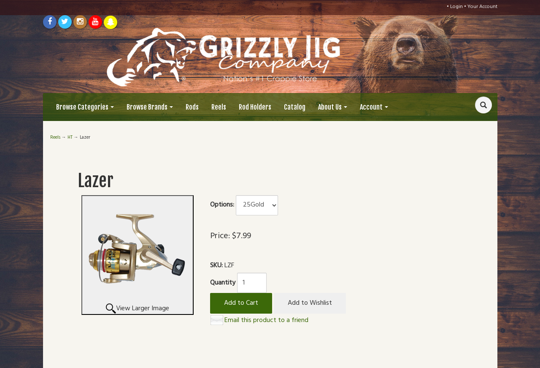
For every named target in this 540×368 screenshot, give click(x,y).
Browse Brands (150, 107)
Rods (192, 107)
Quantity (222, 283)
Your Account (482, 7)
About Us (332, 107)
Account (374, 107)
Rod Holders (255, 107)
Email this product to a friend (266, 320)
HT (70, 137)
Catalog (294, 107)
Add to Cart (241, 303)
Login (456, 7)
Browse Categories (85, 107)
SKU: (217, 266)
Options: (222, 205)
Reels (218, 107)
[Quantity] (252, 283)
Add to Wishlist (310, 303)
